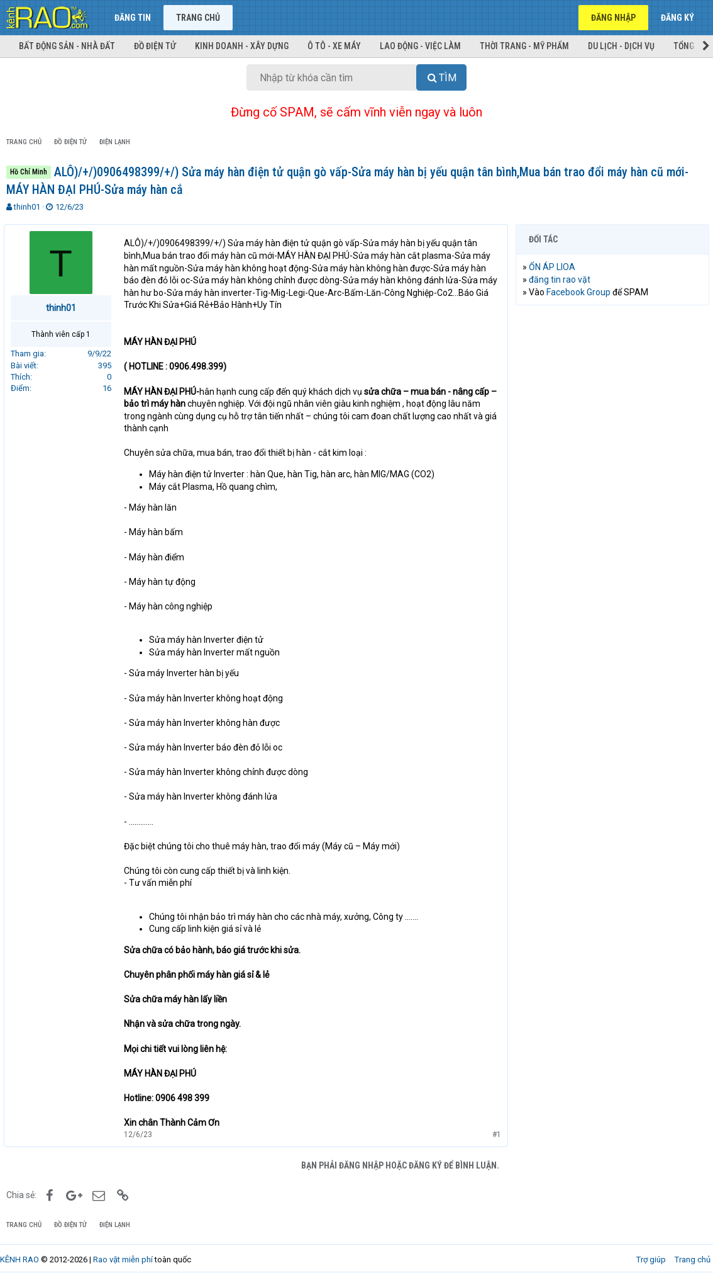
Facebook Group (581, 292)
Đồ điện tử (155, 46)
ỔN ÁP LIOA (554, 267)
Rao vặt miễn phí (123, 1259)
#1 (494, 1134)
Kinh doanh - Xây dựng (242, 46)
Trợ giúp (651, 1259)
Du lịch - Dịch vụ (621, 46)
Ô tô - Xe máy (334, 46)
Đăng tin (132, 18)
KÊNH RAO (19, 1259)
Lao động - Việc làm (420, 46)
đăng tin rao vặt (562, 280)
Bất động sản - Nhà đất (67, 46)
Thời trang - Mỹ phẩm (524, 46)
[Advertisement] (612, 396)
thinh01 (27, 207)
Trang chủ (198, 18)
